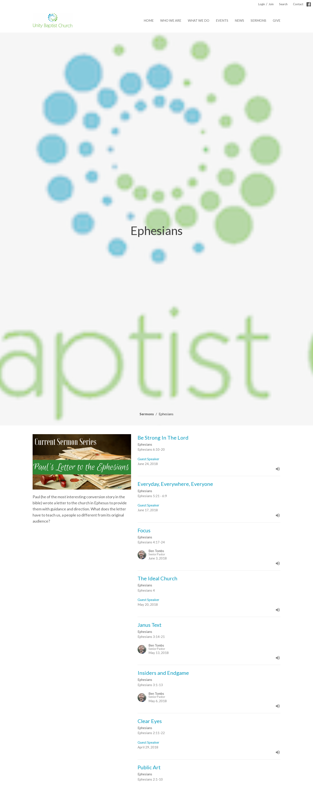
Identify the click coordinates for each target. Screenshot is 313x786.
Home (149, 20)
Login (261, 4)
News (239, 20)
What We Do (198, 20)
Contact (298, 4)
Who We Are (170, 20)
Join (271, 4)
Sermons (258, 20)
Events (222, 20)
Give (276, 20)
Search (283, 4)
